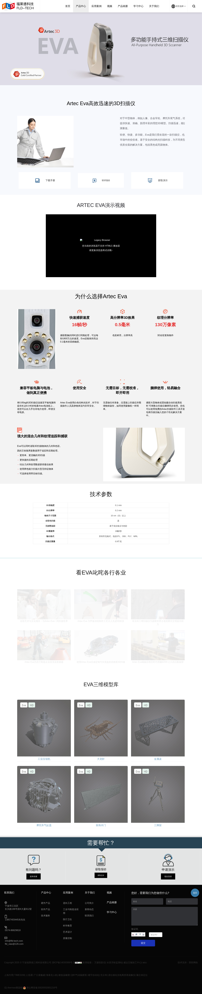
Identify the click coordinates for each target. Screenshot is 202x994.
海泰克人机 (51, 975)
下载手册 (44, 180)
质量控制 (67, 938)
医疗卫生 (67, 919)
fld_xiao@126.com (14, 944)
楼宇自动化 (93, 975)
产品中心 (81, 6)
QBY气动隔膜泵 (79, 975)
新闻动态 (89, 909)
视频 (109, 6)
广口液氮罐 (39, 975)
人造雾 (29, 975)
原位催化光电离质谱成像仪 (121, 975)
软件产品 (45, 909)
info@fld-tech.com (14, 941)
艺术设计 (67, 932)
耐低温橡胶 (64, 975)
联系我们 (89, 915)
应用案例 (97, 6)
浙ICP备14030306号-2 (63, 962)
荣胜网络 (193, 962)
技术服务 (45, 915)
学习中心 (138, 6)
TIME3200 (19, 975)
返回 (195, 893)
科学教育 (67, 925)
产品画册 (123, 6)
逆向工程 (67, 903)
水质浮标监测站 (114, 962)
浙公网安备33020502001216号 (40, 987)
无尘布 (103, 975)
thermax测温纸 (15, 987)
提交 (143, 943)
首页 (67, 6)
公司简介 (89, 903)
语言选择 (178, 6)
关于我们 (154, 6)
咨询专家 (33, 870)
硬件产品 (45, 903)
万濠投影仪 (99, 962)
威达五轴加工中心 (132, 962)
